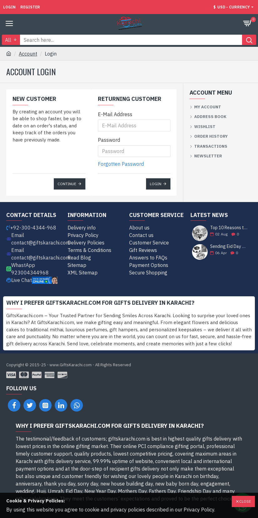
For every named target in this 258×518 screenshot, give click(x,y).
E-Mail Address (115, 114)
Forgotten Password (121, 164)
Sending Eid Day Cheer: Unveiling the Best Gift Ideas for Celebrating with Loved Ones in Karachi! (229, 246)
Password (109, 140)
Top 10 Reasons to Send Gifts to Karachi (229, 227)
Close (245, 501)
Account (28, 54)
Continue (67, 183)
